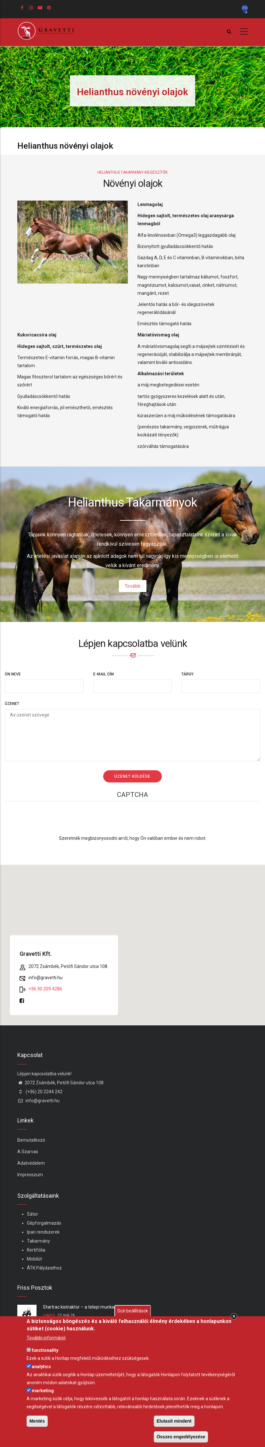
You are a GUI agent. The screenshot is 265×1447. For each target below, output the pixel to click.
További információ (46, 1337)
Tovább (133, 586)
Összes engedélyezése (181, 1436)
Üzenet (12, 703)
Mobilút (34, 1258)
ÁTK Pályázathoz (44, 1267)
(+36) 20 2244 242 (39, 1091)
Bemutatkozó (31, 1140)
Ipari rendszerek (43, 1232)
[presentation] (132, 821)
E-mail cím (103, 674)
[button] (132, 939)
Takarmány (38, 1241)
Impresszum (30, 1174)
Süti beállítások (132, 1310)
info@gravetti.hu (38, 1100)
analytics (41, 1366)
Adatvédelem (31, 1163)
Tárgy (187, 674)
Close (234, 1316)
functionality (45, 1350)
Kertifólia (36, 1250)
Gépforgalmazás (44, 1223)
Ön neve (13, 674)
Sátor (32, 1214)
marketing (43, 1390)
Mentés (37, 1421)
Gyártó (49, 1315)
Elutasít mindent (174, 1421)
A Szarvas (27, 1151)
